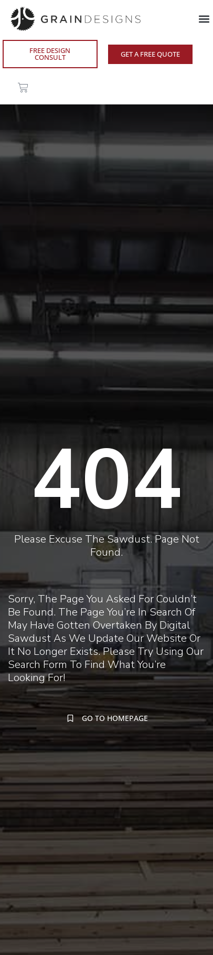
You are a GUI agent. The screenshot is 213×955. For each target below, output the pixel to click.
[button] (204, 18)
